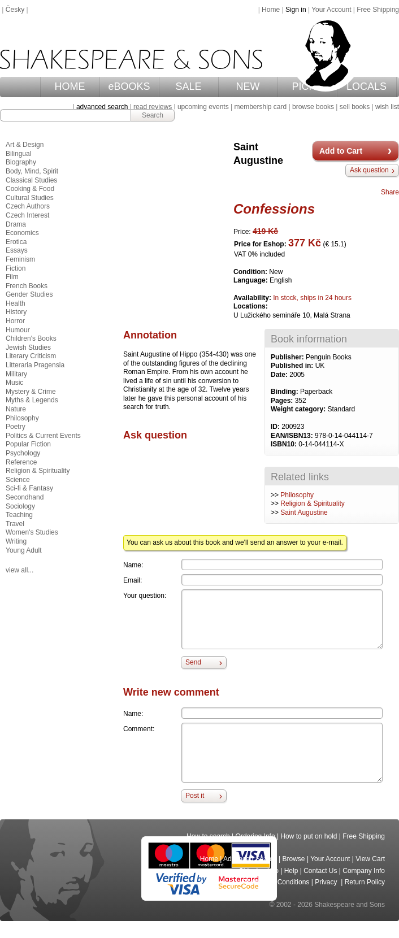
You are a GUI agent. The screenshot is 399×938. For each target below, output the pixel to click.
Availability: (253, 298)
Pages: (283, 401)
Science (18, 480)
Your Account (331, 10)
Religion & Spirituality (312, 503)
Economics (22, 233)
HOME (70, 86)
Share (390, 192)
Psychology (23, 453)
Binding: (285, 392)
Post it (194, 796)
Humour (18, 330)
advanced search (102, 107)
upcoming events (203, 107)
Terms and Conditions (276, 882)
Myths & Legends (32, 400)
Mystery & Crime (31, 392)
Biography (21, 162)
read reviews (152, 107)
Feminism (20, 259)
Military (16, 374)
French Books (26, 286)
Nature (16, 409)
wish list (387, 107)
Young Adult (24, 550)
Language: (251, 280)
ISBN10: (284, 444)
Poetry (15, 427)
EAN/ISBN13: (293, 436)
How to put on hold (308, 836)
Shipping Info (259, 871)
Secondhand (25, 497)
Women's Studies (32, 532)
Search (152, 115)
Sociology (20, 506)
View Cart (370, 859)
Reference (21, 462)
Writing (16, 541)
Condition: (251, 272)
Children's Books (31, 338)
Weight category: (299, 409)
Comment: (138, 729)
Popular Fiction (28, 444)
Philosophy (297, 495)
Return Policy (365, 882)
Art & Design (25, 145)
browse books (313, 107)
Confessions (274, 208)
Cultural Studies (30, 198)
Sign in (295, 10)
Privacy (327, 882)
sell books (355, 107)
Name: (133, 565)
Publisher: (288, 357)
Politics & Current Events (43, 436)
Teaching (19, 515)
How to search (208, 836)
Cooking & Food (30, 189)
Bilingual (18, 154)
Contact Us (320, 871)
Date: (280, 375)
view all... (19, 570)
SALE (189, 86)
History (16, 312)
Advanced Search (250, 859)
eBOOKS (129, 86)
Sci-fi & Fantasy (29, 488)
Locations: (250, 306)
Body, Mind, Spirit (32, 171)
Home (271, 10)
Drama (16, 224)
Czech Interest (27, 215)
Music (14, 383)
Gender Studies (29, 294)
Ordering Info (255, 836)
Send (193, 662)
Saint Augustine (303, 512)
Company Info (363, 871)
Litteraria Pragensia (35, 365)
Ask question (369, 170)
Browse (294, 859)
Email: (132, 580)
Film (12, 277)
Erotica (16, 242)
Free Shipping (378, 10)
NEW (248, 86)
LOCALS (366, 86)
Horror (15, 321)
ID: (276, 427)
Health (15, 303)
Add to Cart (340, 150)
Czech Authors (28, 206)
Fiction (15, 268)
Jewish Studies (28, 347)
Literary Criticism (31, 356)
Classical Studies (31, 180)
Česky (15, 10)
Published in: (293, 366)
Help (291, 871)
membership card (260, 107)
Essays (17, 250)
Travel (15, 524)
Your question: (144, 596)
